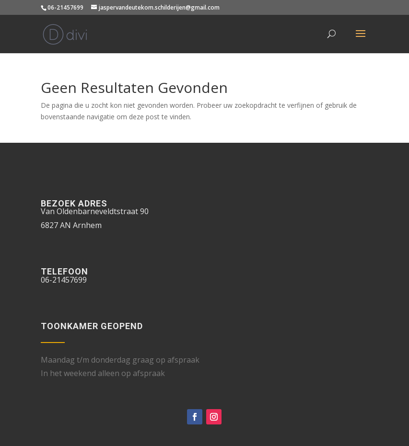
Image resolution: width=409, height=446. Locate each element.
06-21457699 (65, 7)
